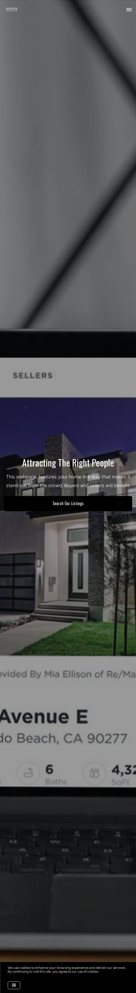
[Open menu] (129, 10)
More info (107, 971)
